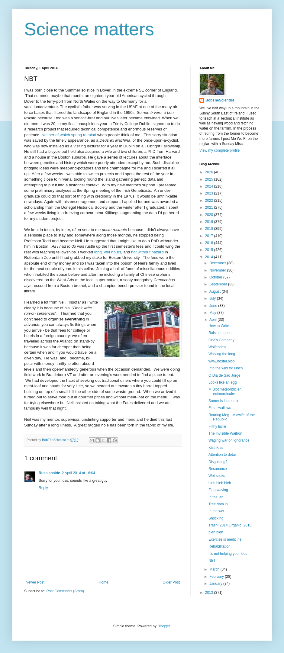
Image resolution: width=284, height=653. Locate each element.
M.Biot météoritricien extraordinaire (224, 391)
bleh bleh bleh (219, 483)
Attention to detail (222, 454)
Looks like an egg (222, 382)
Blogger (163, 626)
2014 (209, 257)
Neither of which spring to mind (68, 135)
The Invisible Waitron (225, 433)
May (213, 312)
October (216, 277)
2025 (209, 179)
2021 (209, 207)
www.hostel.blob (221, 361)
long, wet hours (107, 252)
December (218, 263)
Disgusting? (218, 462)
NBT (212, 560)
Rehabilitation (219, 546)
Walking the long (221, 354)
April (213, 319)
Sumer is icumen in (223, 401)
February (217, 576)
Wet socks (216, 476)
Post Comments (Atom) (65, 591)
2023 (209, 193)
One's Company (221, 340)
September (218, 284)
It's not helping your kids (227, 554)
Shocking (215, 518)
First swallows (219, 408)
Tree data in (218, 504)
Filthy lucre (217, 426)
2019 (209, 222)
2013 (209, 592)
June (213, 306)
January (216, 583)
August (215, 291)
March (215, 569)
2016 (209, 243)
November (218, 270)
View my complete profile (219, 150)
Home (103, 582)
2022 (209, 200)
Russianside (49, 473)
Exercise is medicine (224, 539)
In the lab (215, 497)
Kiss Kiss (215, 448)
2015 (209, 250)
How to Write (218, 326)
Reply (43, 488)
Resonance (217, 469)
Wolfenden (217, 347)
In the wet (216, 511)
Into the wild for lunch (225, 368)
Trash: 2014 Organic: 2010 (229, 525)
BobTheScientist (219, 100)
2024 (209, 186)
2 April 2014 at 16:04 (78, 473)
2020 (209, 215)
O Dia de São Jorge (224, 375)
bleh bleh (215, 532)
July (213, 298)
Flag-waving (218, 490)
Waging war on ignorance (229, 440)
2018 (209, 229)
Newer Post (35, 582)
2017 (209, 236)
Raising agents (220, 333)
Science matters (89, 29)
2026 (209, 172)
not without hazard (147, 252)
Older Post (171, 582)
